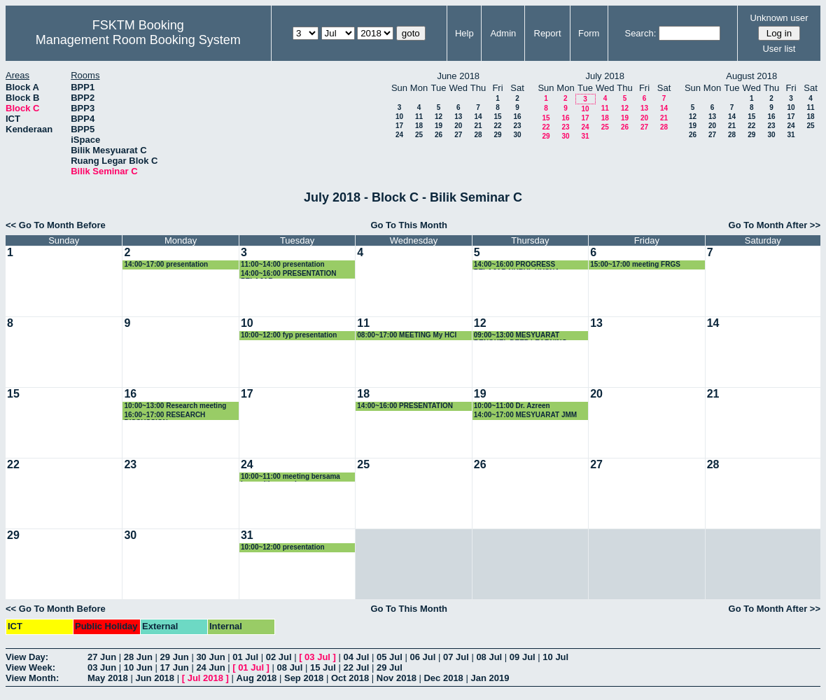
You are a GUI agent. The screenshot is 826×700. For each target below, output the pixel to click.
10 (399, 116)
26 (438, 135)
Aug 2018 (257, 678)
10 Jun (138, 667)
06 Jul (422, 657)
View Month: (32, 678)
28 (478, 135)
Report (547, 33)
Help (464, 33)
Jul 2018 (205, 678)
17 (399, 126)
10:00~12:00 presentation (283, 547)
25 (419, 135)
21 (478, 126)
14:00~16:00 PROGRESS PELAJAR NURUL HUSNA (517, 265)
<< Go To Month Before (56, 225)
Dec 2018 (443, 678)
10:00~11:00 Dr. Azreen (512, 406)
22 (497, 126)
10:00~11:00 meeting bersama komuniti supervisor (290, 477)
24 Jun (210, 667)
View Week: (30, 667)
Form (588, 33)
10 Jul (555, 657)
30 (517, 135)
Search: (640, 33)
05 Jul (389, 657)
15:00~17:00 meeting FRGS (635, 264)
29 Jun (174, 657)
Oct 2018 (350, 678)
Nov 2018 (396, 678)
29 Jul (389, 667)
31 (585, 136)
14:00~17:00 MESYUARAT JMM (525, 415)
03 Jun (102, 667)
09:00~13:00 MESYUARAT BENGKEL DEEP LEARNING (521, 335)
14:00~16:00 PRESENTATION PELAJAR (289, 274)
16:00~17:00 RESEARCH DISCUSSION (164, 415)
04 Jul (357, 657)
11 (419, 116)
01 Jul (245, 657)
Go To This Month (408, 225)
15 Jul (323, 667)
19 (438, 126)
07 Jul (456, 657)
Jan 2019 (489, 678)
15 (497, 116)
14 (478, 116)
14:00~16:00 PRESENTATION (405, 406)
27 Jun (102, 657)
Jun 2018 (154, 678)
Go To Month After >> (774, 225)
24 (399, 135)
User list (778, 48)
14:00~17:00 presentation (166, 264)
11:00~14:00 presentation (283, 264)
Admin (503, 33)
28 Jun (138, 657)
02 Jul (279, 657)
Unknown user (779, 18)
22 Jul (357, 667)
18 (419, 126)
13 (458, 116)
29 (497, 135)
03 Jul (317, 657)
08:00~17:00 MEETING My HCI (406, 335)
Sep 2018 (303, 678)
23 (517, 126)
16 (517, 116)
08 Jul (489, 657)
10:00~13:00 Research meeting (175, 406)
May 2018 (108, 678)
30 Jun (210, 657)
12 (438, 116)
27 (458, 135)
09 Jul (523, 657)
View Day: (27, 657)
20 (458, 126)
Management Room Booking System (138, 40)
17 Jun (174, 667)
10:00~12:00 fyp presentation (289, 335)
